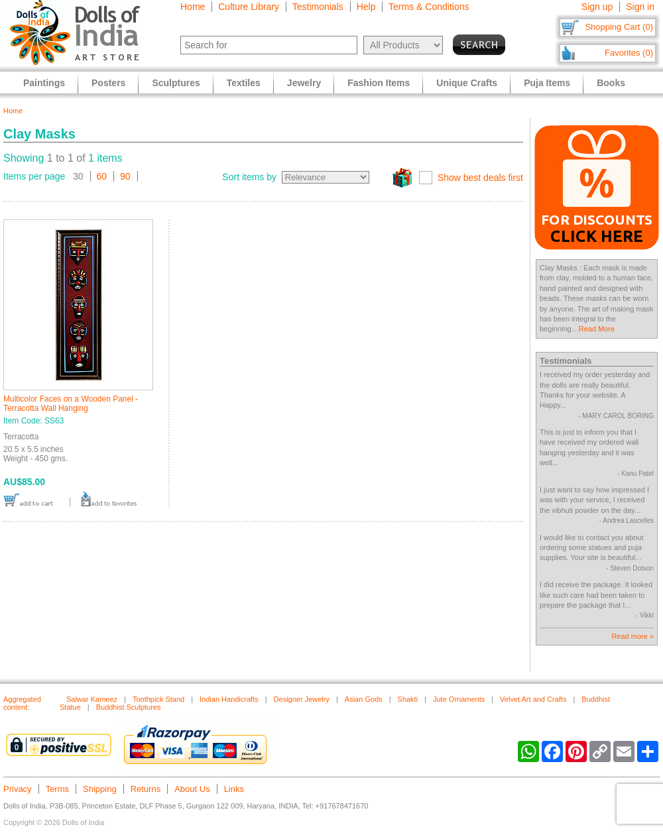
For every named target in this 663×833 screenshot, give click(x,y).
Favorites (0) (629, 53)
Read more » (632, 636)
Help (366, 6)
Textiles (244, 83)
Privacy (17, 789)
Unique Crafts (466, 83)
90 (125, 176)
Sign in (640, 6)
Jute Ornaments (459, 699)
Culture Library (248, 6)
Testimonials (317, 6)
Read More (597, 329)
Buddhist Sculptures (128, 707)
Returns (146, 789)
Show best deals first (480, 177)
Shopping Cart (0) (619, 27)
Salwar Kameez (91, 699)
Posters (108, 83)
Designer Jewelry (302, 699)
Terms (57, 789)
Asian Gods (364, 699)
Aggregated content (22, 703)
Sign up (597, 6)
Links (234, 789)
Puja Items (547, 83)
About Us (192, 789)
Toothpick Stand (158, 699)
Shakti (408, 699)
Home (192, 6)
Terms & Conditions (429, 6)
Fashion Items (378, 83)
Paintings (44, 83)
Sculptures (176, 83)
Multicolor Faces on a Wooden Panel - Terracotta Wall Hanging (70, 403)
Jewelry (304, 83)
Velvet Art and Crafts (533, 699)
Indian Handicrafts (229, 699)
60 (102, 176)
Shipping (100, 789)
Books (611, 83)
